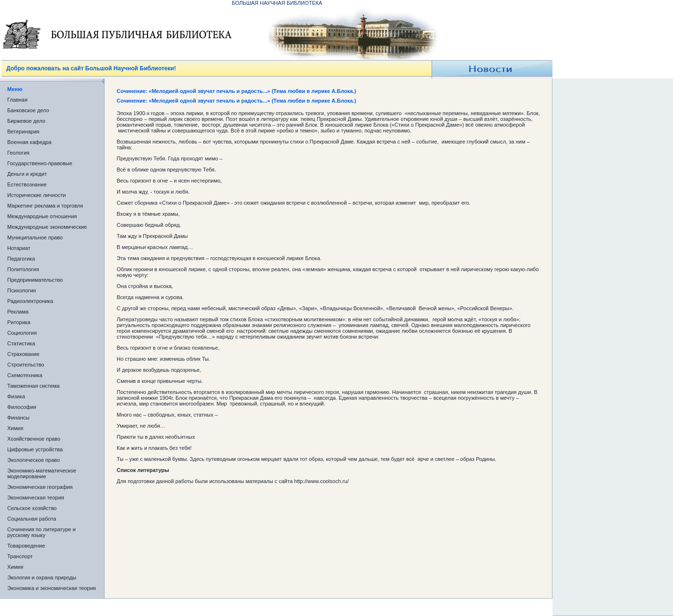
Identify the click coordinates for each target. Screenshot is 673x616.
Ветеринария (23, 131)
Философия (21, 407)
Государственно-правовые (39, 163)
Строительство (25, 364)
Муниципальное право (35, 237)
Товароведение (26, 546)
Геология (18, 153)
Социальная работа (31, 519)
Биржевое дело (26, 121)
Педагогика (21, 259)
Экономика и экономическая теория (51, 588)
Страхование (23, 354)
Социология (22, 333)
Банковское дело (28, 110)
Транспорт (20, 556)
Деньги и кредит (27, 174)
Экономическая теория (35, 497)
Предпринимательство (35, 280)
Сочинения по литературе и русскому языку (41, 532)
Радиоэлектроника (30, 301)
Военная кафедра (29, 142)
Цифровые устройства (35, 449)
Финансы (18, 417)
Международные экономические (47, 227)
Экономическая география (40, 487)
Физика (16, 396)
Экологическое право (33, 460)
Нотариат (18, 248)
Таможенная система (33, 386)
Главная (17, 100)
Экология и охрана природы (41, 577)
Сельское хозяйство (31, 508)
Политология (23, 269)
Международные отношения (42, 216)
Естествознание (27, 184)
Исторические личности (36, 195)
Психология (21, 290)
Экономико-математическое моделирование (41, 473)
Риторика (18, 322)
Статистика (21, 343)
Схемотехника (24, 375)
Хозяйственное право (33, 439)
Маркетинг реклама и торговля (45, 206)
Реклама (17, 312)
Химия (15, 428)
